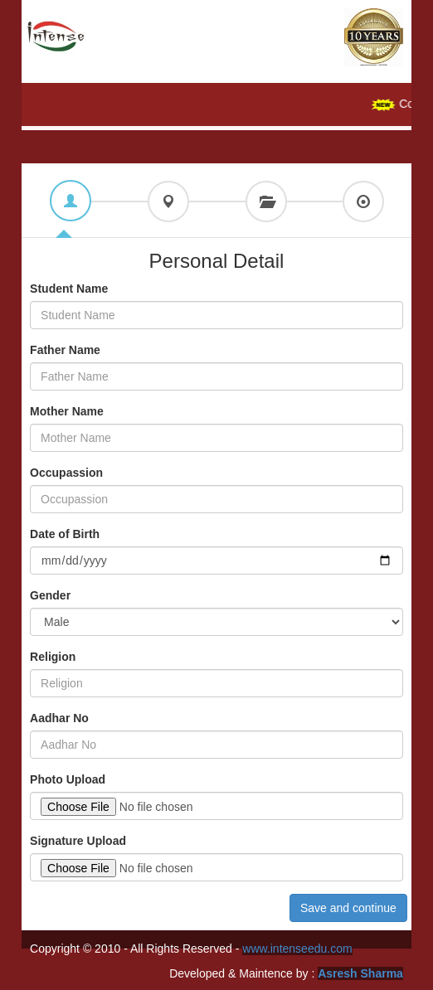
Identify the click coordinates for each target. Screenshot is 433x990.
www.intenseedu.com (297, 948)
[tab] (70, 200)
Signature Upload (78, 840)
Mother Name (67, 411)
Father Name (65, 350)
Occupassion (66, 472)
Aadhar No (59, 718)
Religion (52, 656)
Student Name (69, 288)
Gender (50, 595)
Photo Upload (67, 779)
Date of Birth (65, 534)
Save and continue (348, 908)
